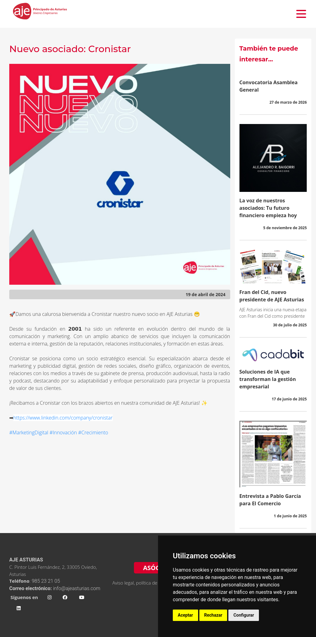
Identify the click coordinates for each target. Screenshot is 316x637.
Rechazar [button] (213, 615)
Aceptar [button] (185, 615)
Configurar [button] (243, 615)
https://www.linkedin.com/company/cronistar (63, 417)
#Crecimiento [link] (93, 432)
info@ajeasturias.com (76, 588)
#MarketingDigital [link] (28, 432)
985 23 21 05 (46, 581)
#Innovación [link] (63, 432)
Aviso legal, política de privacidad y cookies (156, 583)
